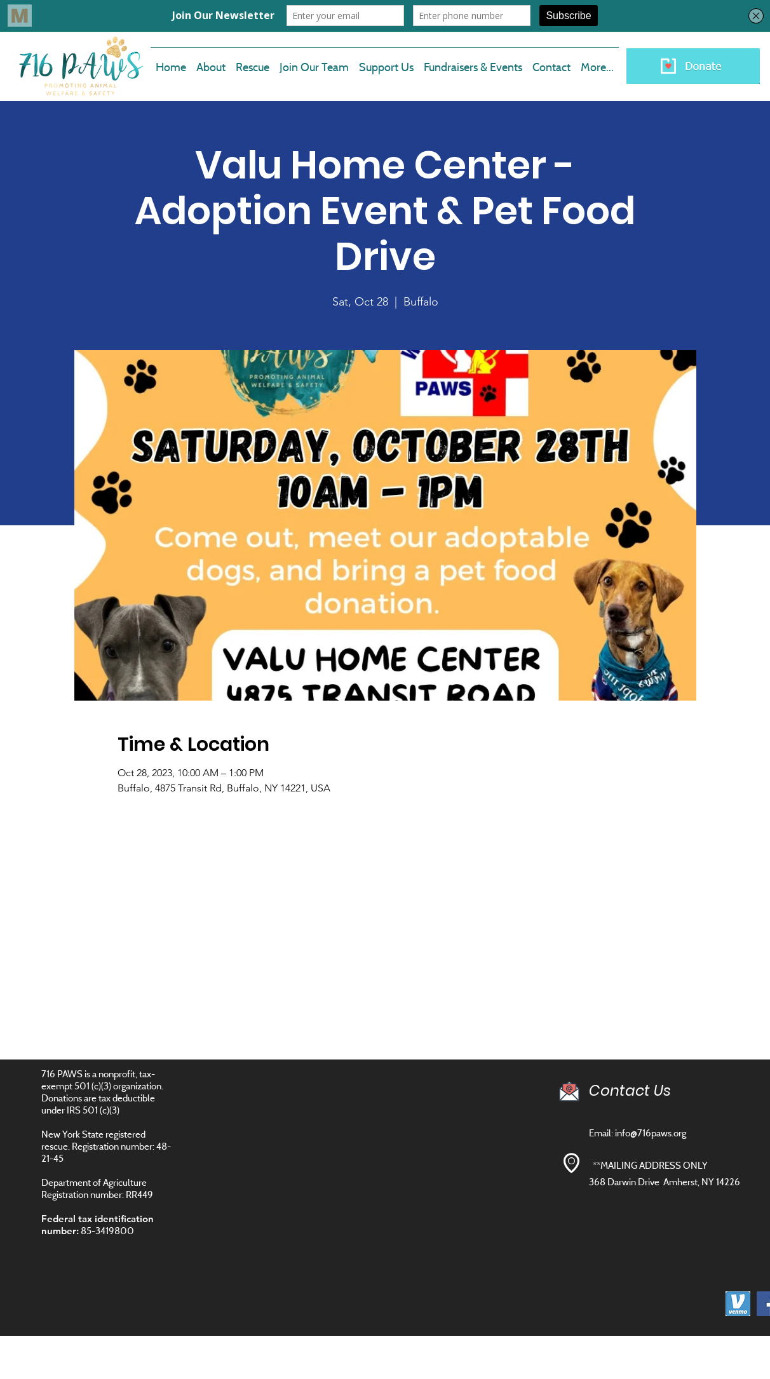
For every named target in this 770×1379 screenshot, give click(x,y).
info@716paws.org (650, 1133)
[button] (314, 61)
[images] (738, 1303)
